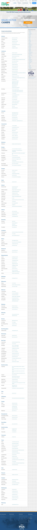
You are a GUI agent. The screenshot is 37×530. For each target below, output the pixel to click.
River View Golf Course (14, 97)
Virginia (30, 66)
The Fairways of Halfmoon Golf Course (16, 358)
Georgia (30, 36)
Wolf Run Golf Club (14, 325)
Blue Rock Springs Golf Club (15, 102)
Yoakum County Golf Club (15, 448)
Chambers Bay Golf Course (15, 497)
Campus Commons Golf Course (15, 87)
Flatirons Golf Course (14, 115)
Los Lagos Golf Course (14, 96)
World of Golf (13, 221)
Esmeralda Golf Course (14, 494)
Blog (10, 0)
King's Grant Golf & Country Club (16, 376)
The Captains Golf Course (15, 260)
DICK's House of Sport (14, 286)
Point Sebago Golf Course (15, 240)
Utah (29, 64)
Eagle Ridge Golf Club (14, 385)
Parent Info (13, 0)
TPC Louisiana (13, 233)
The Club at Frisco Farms (15, 451)
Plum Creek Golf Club (14, 211)
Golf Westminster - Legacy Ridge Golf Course (17, 120)
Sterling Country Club (14, 456)
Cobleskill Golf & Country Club (15, 348)
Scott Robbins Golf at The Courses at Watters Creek (18, 459)
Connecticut (30, 33)
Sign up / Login (34, 0)
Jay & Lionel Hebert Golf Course (15, 235)
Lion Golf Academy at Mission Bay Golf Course (17, 91)
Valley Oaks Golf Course (15, 107)
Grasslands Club (14, 436)
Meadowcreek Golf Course (15, 479)
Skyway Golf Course (14, 335)
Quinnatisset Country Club (15, 137)
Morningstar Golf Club (14, 214)
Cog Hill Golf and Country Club (15, 191)
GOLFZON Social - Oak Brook (15, 194)
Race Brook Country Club (15, 132)
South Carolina (30, 61)
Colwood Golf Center (14, 406)
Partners (26, 0)
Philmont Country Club (14, 415)
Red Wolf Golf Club (14, 489)
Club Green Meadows (14, 499)
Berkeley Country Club (14, 52)
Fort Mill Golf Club (14, 430)
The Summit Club (14, 343)
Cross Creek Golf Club (14, 99)
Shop (10, 518)
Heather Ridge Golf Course (15, 112)
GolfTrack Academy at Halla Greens (16, 284)
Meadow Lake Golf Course (15, 307)
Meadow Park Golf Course (15, 496)
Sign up (29, 515)
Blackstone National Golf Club (15, 273)
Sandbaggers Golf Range (15, 265)
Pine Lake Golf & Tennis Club (15, 314)
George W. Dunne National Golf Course (16, 196)
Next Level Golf (14, 291)
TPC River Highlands (14, 125)
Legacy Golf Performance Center (16, 44)
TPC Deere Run (14, 201)
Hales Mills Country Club (15, 356)
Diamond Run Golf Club (14, 417)
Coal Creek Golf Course (14, 117)
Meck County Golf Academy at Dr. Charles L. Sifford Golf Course (18, 369)
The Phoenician (14, 46)
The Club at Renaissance (15, 155)
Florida (29, 35)
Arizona (30, 30)
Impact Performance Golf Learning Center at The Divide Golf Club (18, 383)
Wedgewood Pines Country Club (16, 271)
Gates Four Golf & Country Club (15, 377)
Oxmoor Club (13, 224)
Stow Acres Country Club (15, 270)
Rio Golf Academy (14, 160)
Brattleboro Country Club (15, 474)
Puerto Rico (30, 60)
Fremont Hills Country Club (15, 294)
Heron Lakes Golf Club (14, 407)
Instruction (17, 0)
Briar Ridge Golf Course (14, 278)
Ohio (29, 56)
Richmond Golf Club (14, 79)
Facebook (30, 519)
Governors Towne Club (14, 170)
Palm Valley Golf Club (14, 39)
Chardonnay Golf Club (14, 74)
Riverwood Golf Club (14, 374)
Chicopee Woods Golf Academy (15, 173)
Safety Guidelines (22, 0)
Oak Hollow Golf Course (15, 379)
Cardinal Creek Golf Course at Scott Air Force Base (18, 199)
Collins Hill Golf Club (14, 175)
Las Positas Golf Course (15, 67)
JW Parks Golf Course (14, 245)
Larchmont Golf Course (14, 309)
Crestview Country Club (14, 258)
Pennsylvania (30, 59)
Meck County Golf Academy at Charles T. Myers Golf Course (18, 367)
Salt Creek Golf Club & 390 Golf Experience (17, 206)
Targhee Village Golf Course (15, 504)
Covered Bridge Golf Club (15, 216)
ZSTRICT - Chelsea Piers (15, 135)
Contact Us (30, 0)
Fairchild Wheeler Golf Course (15, 127)
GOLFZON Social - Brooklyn (15, 346)
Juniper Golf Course (14, 410)
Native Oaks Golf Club (14, 104)
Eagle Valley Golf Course (15, 320)
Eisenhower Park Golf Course (15, 353)
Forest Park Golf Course (15, 250)
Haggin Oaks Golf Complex (15, 82)
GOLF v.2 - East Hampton (15, 351)
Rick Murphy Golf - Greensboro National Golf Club (18, 388)
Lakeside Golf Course (14, 469)
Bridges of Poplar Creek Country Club (16, 189)
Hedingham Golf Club (14, 386)
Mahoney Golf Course (14, 315)
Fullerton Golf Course (14, 62)
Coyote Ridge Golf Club (14, 446)
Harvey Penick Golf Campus (15, 443)
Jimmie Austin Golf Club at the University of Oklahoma (18, 398)
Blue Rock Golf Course (14, 268)
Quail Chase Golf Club (14, 225)
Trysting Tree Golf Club (14, 404)
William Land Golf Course (15, 83)
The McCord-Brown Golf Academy (16, 157)
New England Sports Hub (15, 330)
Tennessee (30, 62)
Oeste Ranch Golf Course (15, 464)
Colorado (30, 32)
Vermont (30, 65)
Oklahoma (30, 57)
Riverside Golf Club (14, 454)
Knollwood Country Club (15, 64)
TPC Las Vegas (14, 322)
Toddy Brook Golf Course (15, 243)
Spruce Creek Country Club (15, 163)
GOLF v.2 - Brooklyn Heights (15, 345)
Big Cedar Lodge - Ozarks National (16, 296)
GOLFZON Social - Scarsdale (15, 361)
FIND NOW (28, 22)
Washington (30, 67)
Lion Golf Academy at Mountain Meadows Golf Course (18, 77)
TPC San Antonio (14, 461)
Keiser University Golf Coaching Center (16, 165)
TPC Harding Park (14, 93)
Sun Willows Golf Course (15, 491)
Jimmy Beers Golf (14, 393)
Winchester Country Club (15, 69)
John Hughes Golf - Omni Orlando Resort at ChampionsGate (17, 151)
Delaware (30, 34)
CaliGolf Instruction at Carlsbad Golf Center (17, 54)
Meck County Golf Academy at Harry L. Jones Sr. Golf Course (18, 371)
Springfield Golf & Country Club (15, 299)
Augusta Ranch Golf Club (15, 41)
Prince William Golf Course (15, 484)
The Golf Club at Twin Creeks (15, 441)
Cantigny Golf (13, 204)
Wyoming (30, 68)
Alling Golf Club (14, 130)
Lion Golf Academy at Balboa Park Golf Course (17, 90)
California (30, 31)
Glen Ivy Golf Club (14, 57)
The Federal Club (14, 481)
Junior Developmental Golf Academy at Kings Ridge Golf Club (18, 153)
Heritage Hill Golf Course (15, 263)
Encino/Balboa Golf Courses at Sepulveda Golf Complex (18, 59)
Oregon (30, 58)
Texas (29, 63)
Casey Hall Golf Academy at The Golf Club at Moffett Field (18, 72)
